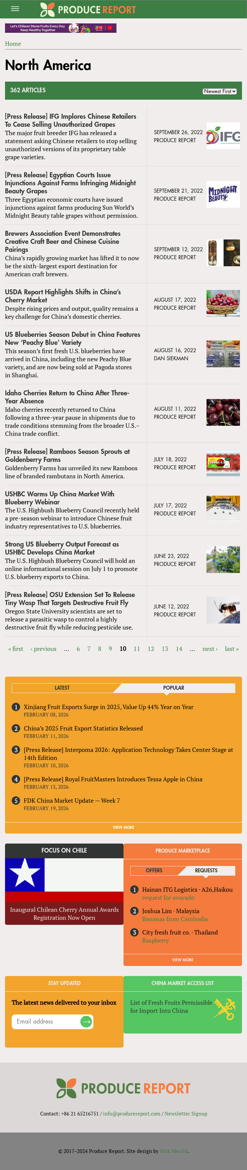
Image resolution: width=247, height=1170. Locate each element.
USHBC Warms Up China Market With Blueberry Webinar (59, 498)
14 (179, 649)
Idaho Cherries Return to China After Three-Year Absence (67, 397)
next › (210, 649)
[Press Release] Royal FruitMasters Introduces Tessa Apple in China (113, 779)
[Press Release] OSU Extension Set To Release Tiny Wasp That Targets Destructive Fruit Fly (70, 598)
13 (165, 649)
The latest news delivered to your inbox (64, 1002)
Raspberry (155, 940)
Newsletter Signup (186, 1113)
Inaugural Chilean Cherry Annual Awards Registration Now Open (64, 913)
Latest (62, 688)
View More (182, 960)
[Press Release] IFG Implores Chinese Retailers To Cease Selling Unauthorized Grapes (70, 120)
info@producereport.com (131, 1113)
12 (151, 649)
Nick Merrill (174, 1151)
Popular (173, 688)
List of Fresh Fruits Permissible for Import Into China (171, 1006)
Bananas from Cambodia (175, 919)
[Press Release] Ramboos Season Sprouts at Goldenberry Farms (67, 455)
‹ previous (44, 649)
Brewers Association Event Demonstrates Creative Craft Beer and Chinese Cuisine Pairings (62, 241)
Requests (206, 870)
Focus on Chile (64, 851)
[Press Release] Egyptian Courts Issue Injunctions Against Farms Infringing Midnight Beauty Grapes (70, 183)
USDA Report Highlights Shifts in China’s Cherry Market (63, 296)
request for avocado (168, 897)
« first (15, 649)
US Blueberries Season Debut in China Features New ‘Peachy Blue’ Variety (72, 338)
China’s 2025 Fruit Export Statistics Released (83, 728)
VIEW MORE (123, 827)
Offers (154, 870)
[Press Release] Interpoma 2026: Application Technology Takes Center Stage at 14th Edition (128, 754)
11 (137, 649)
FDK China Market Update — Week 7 (72, 800)
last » (232, 649)
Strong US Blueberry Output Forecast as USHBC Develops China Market (62, 548)
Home (13, 43)
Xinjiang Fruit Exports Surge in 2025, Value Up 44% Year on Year (108, 707)
